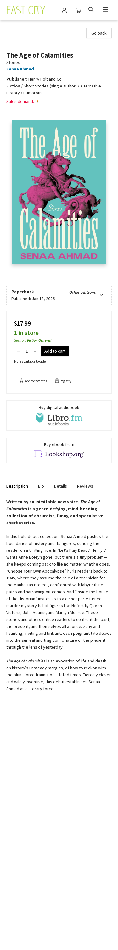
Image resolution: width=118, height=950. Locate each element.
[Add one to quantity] (35, 351)
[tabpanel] (59, 604)
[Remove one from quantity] (18, 351)
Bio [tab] (41, 486)
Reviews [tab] (85, 486)
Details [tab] (60, 486)
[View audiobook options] (59, 415)
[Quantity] (26, 351)
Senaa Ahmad (21, 69)
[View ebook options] (59, 450)
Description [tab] (17, 486)
